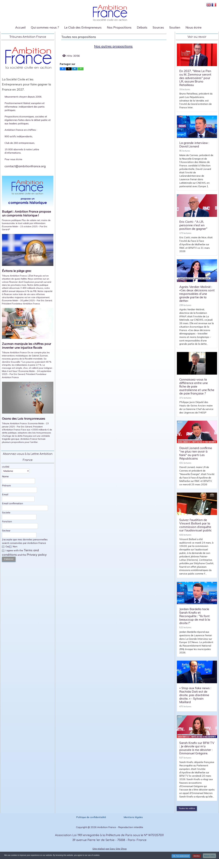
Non (13, 546)
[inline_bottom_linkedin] (75, 68)
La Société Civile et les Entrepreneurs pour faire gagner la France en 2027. (26, 84)
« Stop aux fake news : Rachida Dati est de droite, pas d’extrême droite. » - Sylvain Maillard (195, 695)
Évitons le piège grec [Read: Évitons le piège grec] (16, 271)
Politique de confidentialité (91, 817)
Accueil (20, 27)
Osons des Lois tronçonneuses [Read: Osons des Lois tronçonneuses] (23, 418)
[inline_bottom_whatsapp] (81, 68)
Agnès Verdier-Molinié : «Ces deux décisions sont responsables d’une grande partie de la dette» (197, 294)
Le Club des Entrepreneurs (83, 27)
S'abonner (9, 559)
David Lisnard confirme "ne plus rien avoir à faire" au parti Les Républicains (195, 453)
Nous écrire (194, 27)
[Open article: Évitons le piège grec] (27, 251)
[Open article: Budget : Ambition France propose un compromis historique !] (27, 192)
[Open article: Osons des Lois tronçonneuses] (27, 399)
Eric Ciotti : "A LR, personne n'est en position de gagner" (193, 225)
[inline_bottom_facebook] (63, 68)
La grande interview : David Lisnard (194, 144)
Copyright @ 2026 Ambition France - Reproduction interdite (109, 827)
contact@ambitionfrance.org (25, 166)
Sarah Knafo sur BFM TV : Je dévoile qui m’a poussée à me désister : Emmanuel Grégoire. (196, 748)
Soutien (174, 27)
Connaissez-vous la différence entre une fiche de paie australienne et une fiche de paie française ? (196, 386)
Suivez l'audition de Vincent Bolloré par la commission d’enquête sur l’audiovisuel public (195, 525)
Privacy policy (37, 554)
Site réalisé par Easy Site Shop (109, 848)
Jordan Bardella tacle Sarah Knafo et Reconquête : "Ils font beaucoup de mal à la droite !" (194, 616)
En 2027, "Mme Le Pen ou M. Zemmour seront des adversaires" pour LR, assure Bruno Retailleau (195, 78)
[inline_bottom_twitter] (69, 68)
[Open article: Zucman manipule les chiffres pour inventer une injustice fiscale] (27, 325)
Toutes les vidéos (187, 808)
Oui (5, 546)
